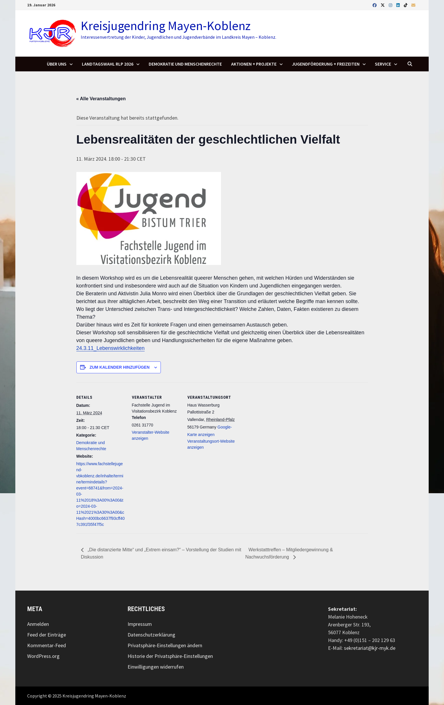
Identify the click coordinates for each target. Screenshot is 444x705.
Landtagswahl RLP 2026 (107, 64)
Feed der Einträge (46, 634)
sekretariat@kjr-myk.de (369, 648)
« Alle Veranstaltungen (101, 98)
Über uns (57, 64)
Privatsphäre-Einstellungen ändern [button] (165, 645)
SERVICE (383, 64)
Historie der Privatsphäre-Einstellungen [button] (170, 656)
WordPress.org (43, 656)
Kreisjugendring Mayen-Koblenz (165, 26)
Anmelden (38, 624)
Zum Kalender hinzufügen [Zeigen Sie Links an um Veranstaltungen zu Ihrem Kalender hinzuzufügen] (119, 367)
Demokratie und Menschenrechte (185, 64)
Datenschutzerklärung (151, 634)
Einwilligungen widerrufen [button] (156, 666)
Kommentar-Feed (46, 645)
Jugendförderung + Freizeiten (326, 64)
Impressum (140, 624)
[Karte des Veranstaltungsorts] (273, 422)
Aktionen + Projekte (254, 64)
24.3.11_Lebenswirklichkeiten (110, 348)
